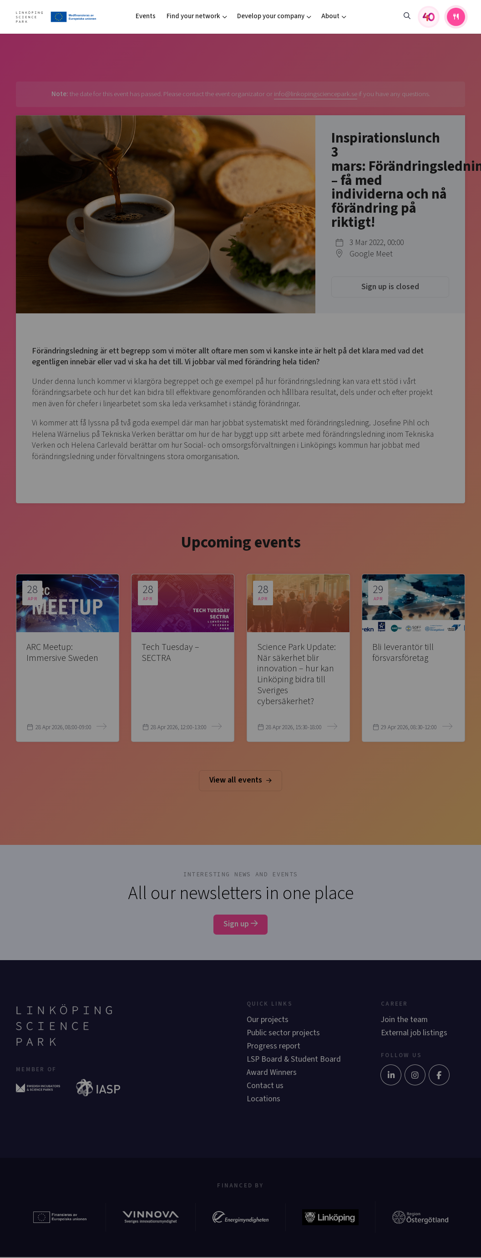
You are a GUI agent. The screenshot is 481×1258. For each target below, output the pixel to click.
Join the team (404, 1019)
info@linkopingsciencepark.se (315, 94)
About (330, 16)
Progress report (273, 1046)
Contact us (265, 1085)
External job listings (414, 1032)
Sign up (240, 924)
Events (146, 16)
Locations (263, 1099)
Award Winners (272, 1072)
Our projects (268, 1019)
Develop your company (270, 16)
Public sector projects (283, 1032)
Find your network (193, 16)
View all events (240, 780)
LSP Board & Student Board (294, 1059)
